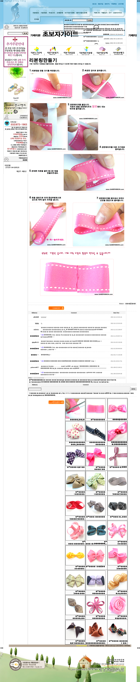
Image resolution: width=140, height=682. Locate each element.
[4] (39, 378)
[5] (41, 378)
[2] (35, 378)
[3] (37, 378)
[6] (43, 378)
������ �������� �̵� (76, 33)
